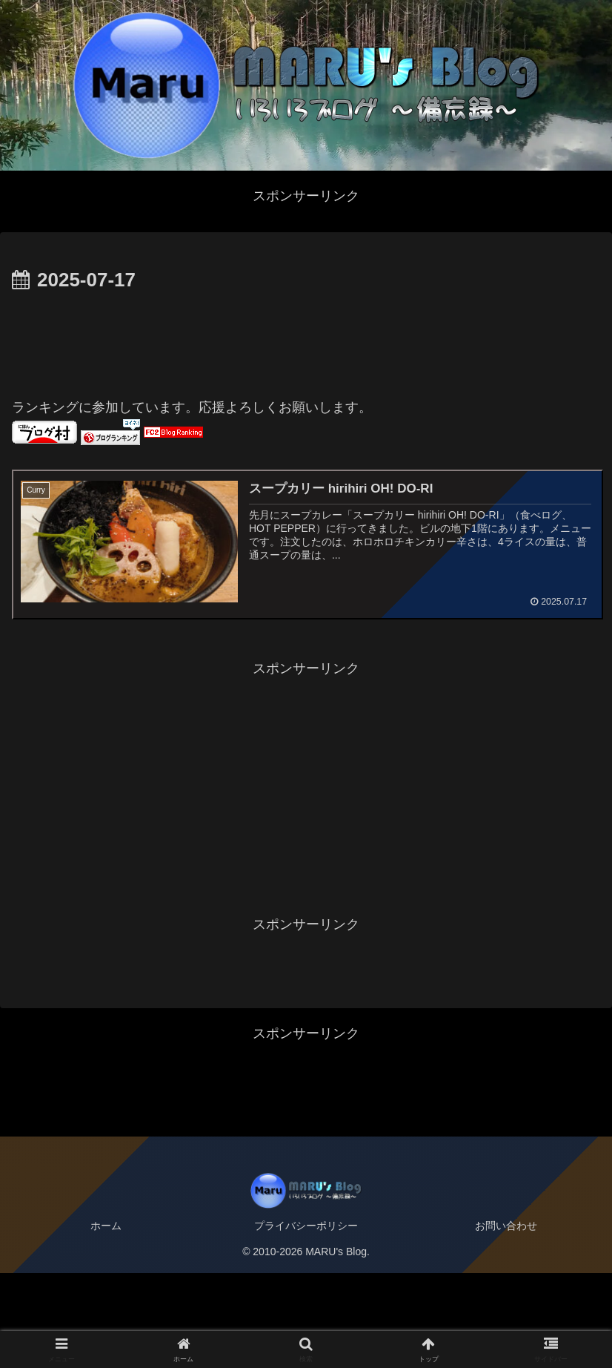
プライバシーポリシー (306, 1320)
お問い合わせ (506, 1320)
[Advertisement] (306, 338)
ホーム (106, 1320)
